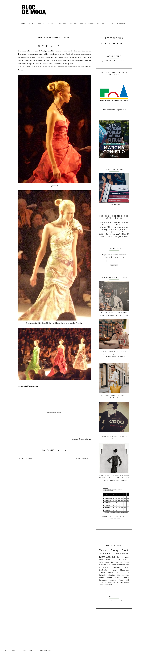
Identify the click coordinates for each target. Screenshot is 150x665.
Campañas (116, 567)
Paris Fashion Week (109, 560)
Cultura (41, 23)
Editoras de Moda (120, 562)
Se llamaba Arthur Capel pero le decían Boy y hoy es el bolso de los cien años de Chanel (114, 436)
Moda (23, 23)
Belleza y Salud (87, 23)
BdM (112, 23)
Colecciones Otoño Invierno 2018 (111, 582)
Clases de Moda (27, 650)
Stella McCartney (120, 570)
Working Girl (104, 565)
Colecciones (104, 562)
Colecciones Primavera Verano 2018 (114, 580)
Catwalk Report (106, 572)
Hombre (51, 23)
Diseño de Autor (122, 557)
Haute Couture (122, 572)
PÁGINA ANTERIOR (25, 458)
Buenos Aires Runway (117, 577)
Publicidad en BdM (43, 650)
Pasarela (63, 23)
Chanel (126, 560)
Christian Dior (114, 575)
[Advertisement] (114, 625)
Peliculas (102, 575)
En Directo (102, 23)
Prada (101, 577)
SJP (113, 557)
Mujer (32, 23)
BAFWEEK (122, 553)
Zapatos (73, 23)
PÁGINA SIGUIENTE (83, 458)
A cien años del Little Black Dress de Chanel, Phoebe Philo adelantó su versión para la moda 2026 (114, 477)
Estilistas (125, 575)
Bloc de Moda (10, 650)
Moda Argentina (118, 565)
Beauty (114, 550)
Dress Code (105, 556)
